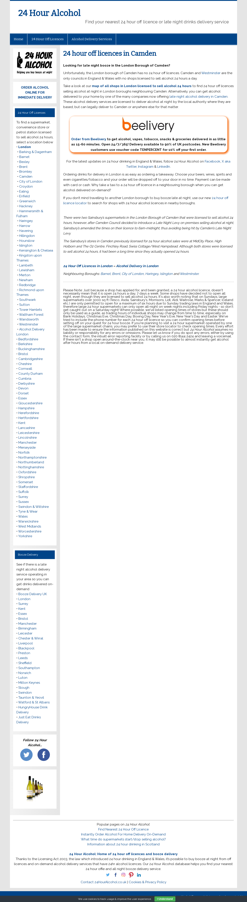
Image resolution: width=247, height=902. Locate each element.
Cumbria (24, 379)
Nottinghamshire (31, 467)
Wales (23, 516)
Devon (23, 388)
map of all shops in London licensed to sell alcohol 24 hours (142, 86)
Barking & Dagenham (35, 152)
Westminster (210, 73)
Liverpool (25, 643)
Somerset (25, 482)
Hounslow (27, 241)
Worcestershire (29, 531)
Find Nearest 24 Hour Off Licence (123, 829)
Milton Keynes (29, 683)
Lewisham (26, 270)
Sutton (24, 305)
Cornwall (25, 369)
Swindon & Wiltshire (33, 507)
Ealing (24, 191)
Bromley (25, 172)
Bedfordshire (28, 339)
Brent (116, 274)
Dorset (23, 393)
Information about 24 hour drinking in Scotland (123, 844)
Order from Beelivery (123, 128)
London (24, 147)
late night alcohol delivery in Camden (199, 97)
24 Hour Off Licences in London (87, 266)
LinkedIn (163, 167)
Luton (22, 678)
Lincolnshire (27, 438)
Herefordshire (28, 413)
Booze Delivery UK (32, 594)
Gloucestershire (30, 403)
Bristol (23, 354)
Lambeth (26, 265)
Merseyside (27, 447)
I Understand (165, 898)
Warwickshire (28, 521)
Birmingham (27, 628)
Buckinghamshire (31, 349)
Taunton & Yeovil (31, 698)
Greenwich (27, 201)
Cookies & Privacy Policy (147, 882)
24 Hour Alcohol (49, 13)
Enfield (24, 196)
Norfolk (24, 452)
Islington (166, 274)
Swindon (25, 693)
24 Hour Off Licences (47, 39)
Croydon (26, 186)
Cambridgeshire (30, 359)
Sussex (23, 502)
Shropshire (26, 477)
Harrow (24, 226)
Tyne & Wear (28, 511)
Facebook (212, 161)
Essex (22, 398)
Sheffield (24, 663)
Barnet (105, 274)
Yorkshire (25, 536)
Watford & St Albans (34, 702)
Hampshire (26, 408)
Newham (26, 280)
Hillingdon (27, 236)
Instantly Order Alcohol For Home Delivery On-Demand (123, 834)
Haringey (151, 274)
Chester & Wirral (30, 638)
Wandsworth (29, 319)
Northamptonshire (32, 457)
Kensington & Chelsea (36, 250)
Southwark (27, 300)
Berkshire (25, 344)
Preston (24, 653)
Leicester (25, 633)
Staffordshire (28, 487)
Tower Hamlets (30, 310)
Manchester (27, 443)
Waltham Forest (31, 315)
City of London (133, 274)
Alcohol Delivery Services (92, 39)
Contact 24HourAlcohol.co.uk (103, 882)
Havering (26, 231)
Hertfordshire (28, 418)
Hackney (26, 206)
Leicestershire (28, 433)
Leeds (23, 658)
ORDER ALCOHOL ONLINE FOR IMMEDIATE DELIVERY (35, 92)
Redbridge (27, 285)
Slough (23, 688)
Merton (24, 275)
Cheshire (25, 364)
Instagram (145, 167)
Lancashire (26, 428)
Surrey (23, 497)
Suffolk (23, 492)
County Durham (30, 374)
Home (18, 39)
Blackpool (26, 648)
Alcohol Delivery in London (137, 266)
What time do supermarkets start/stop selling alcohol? (123, 839)
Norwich (24, 673)
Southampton (29, 668)
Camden (25, 176)
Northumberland (31, 462)
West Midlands (29, 526)
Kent (21, 423)
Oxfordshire (27, 472)
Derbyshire (26, 384)
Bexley (24, 162)
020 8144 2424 (182, 336)
